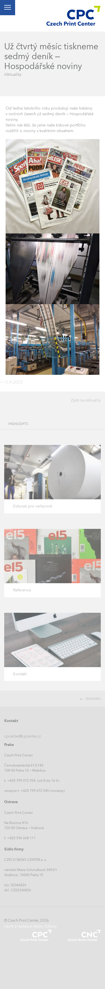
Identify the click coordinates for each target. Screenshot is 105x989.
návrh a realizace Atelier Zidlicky (30, 926)
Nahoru (93, 698)
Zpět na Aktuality (86, 400)
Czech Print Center (36, 935)
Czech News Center (84, 935)
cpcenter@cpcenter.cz (22, 736)
